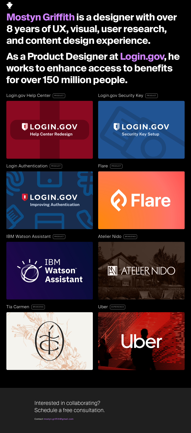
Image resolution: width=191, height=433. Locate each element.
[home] (9, 5)
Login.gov (142, 57)
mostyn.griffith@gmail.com (58, 419)
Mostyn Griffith (40, 18)
